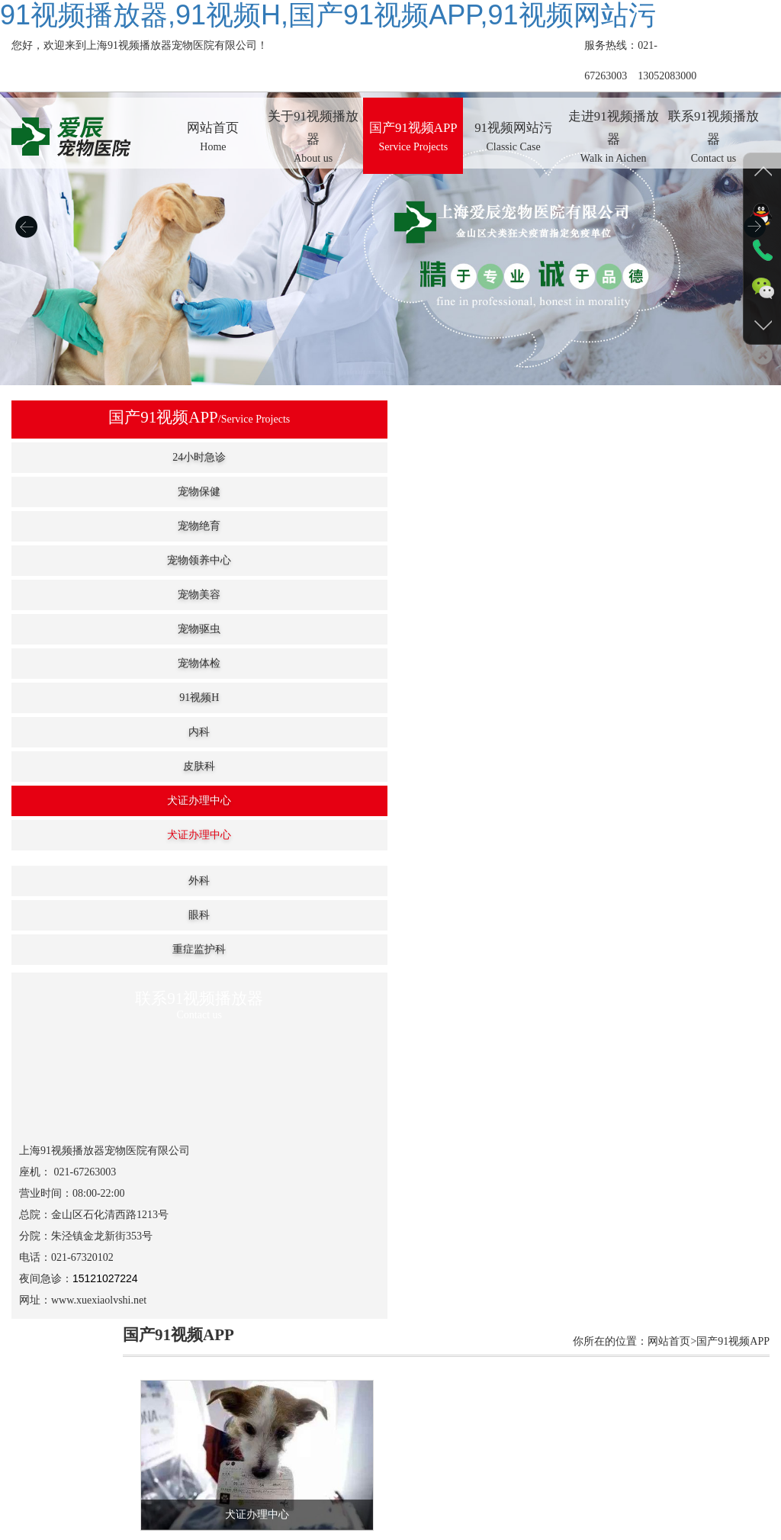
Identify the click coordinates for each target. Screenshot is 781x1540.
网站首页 (161, 1441)
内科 (90, 732)
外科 (90, 880)
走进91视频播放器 (498, 1441)
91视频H (91, 697)
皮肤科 (91, 766)
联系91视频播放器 (595, 1441)
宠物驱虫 (90, 629)
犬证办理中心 (91, 800)
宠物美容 (90, 594)
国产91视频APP (330, 1441)
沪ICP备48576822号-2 (560, 1456)
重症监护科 (90, 949)
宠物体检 (90, 663)
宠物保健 (90, 491)
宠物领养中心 (91, 560)
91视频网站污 (411, 1441)
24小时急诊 (90, 457)
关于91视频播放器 (238, 1441)
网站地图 (21, 1532)
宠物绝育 (90, 526)
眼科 (90, 915)
